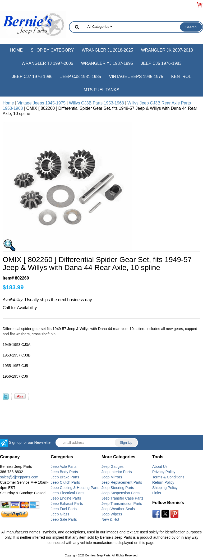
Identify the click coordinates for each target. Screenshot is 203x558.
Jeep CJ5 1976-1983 (161, 63)
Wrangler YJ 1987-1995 (107, 63)
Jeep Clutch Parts (65, 482)
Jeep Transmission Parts (122, 503)
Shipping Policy (165, 488)
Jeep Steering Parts (118, 488)
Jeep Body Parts (64, 472)
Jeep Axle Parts (63, 466)
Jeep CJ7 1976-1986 (32, 76)
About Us (160, 466)
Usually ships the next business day (47, 300)
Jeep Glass (60, 514)
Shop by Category (52, 50)
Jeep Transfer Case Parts (123, 498)
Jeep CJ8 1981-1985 (81, 76)
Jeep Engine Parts (66, 498)
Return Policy (163, 482)
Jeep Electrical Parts (68, 493)
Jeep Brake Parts (65, 477)
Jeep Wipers (112, 514)
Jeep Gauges (112, 466)
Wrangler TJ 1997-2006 (47, 63)
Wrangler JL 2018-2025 (107, 50)
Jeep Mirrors (112, 477)
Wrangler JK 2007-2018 (167, 50)
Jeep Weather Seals (118, 509)
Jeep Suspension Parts (121, 493)
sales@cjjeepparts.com (19, 477)
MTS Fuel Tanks (101, 90)
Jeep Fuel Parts (64, 509)
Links (156, 493)
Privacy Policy (163, 472)
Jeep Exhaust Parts (67, 503)
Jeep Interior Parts (117, 472)
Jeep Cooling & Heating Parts (75, 488)
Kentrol (181, 76)
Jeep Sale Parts (64, 519)
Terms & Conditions (168, 477)
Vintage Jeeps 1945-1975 (136, 76)
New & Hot (110, 519)
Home (16, 50)
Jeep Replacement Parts (122, 482)
